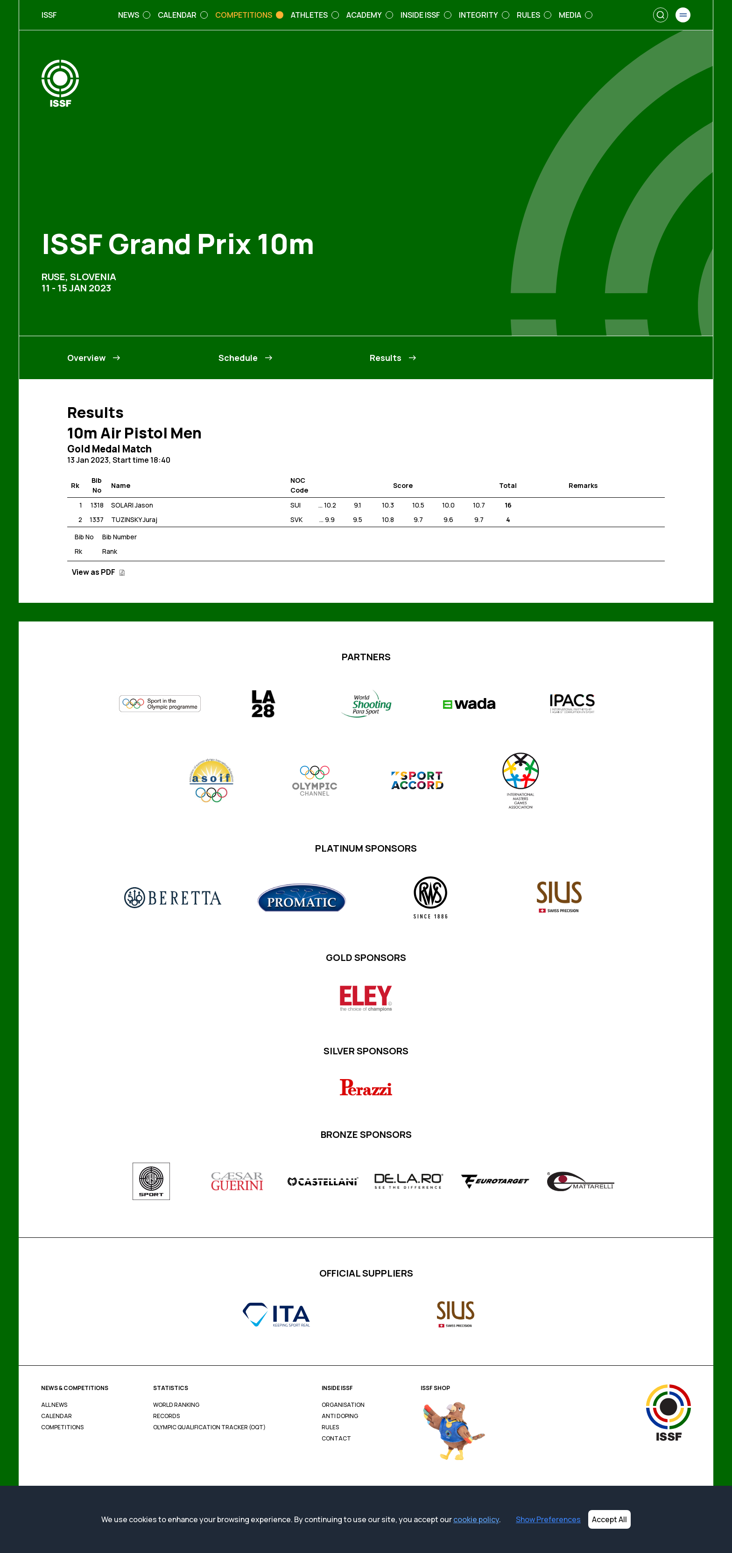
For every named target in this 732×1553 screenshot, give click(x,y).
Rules (330, 1427)
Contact (336, 1438)
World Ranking (176, 1405)
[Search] (660, 14)
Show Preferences (548, 1519)
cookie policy (476, 1519)
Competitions (62, 1427)
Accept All (609, 1519)
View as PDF (98, 572)
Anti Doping (340, 1416)
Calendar (56, 1416)
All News (54, 1405)
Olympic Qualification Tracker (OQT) (209, 1427)
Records (166, 1416)
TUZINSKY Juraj (134, 519)
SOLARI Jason (132, 505)
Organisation (343, 1405)
